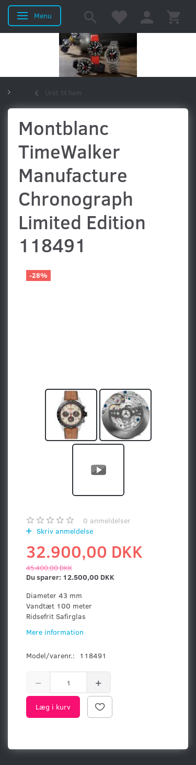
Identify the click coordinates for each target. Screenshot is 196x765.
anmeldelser (107, 520)
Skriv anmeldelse (63, 531)
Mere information (55, 632)
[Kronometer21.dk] (98, 55)
